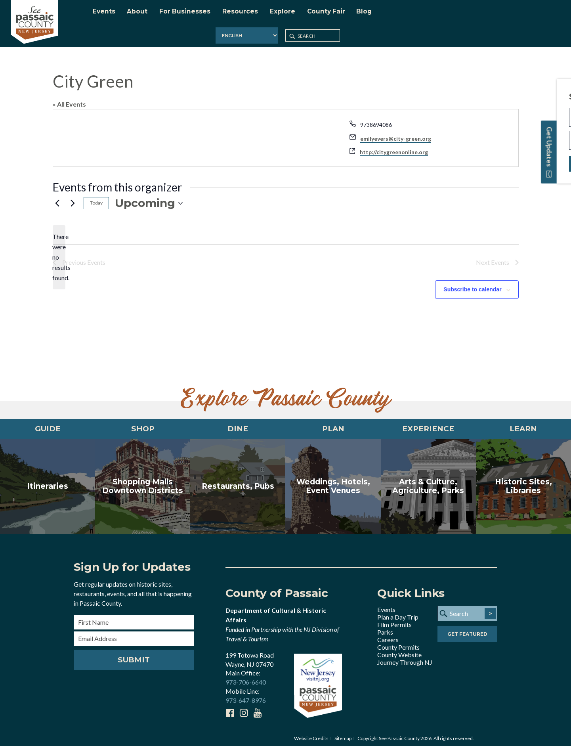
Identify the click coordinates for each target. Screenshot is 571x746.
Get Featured (467, 631)
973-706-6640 (245, 679)
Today (96, 197)
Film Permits (394, 621)
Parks (385, 628)
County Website (399, 651)
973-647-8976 (245, 696)
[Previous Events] (57, 197)
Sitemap (342, 735)
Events (386, 606)
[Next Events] (73, 197)
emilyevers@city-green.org (395, 132)
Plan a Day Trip (397, 613)
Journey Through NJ (404, 658)
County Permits (398, 643)
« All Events (69, 98)
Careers (388, 636)
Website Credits (311, 735)
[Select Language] (461, 14)
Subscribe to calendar (472, 283)
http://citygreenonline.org (394, 146)
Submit (133, 656)
